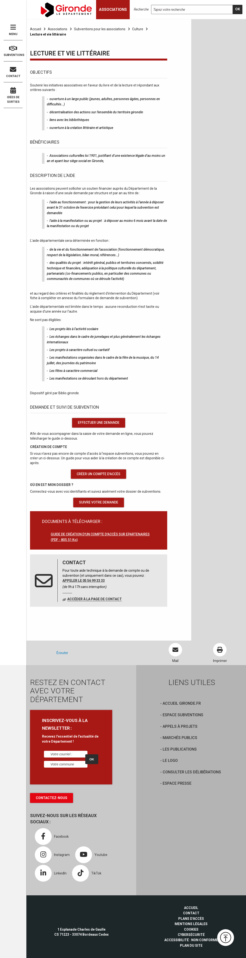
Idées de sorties (13, 95)
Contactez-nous (51, 798)
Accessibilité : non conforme (191, 940)
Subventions (13, 51)
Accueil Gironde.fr (182, 703)
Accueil (35, 29)
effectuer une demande (98, 422)
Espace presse (177, 783)
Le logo (170, 760)
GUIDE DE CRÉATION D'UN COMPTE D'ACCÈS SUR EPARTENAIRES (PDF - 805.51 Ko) (100, 536)
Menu (13, 30)
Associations (57, 29)
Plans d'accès (191, 919)
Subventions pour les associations (99, 29)
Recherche (141, 9)
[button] (225, 937)
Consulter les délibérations (192, 772)
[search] (237, 9)
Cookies (191, 929)
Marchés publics (180, 737)
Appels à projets (180, 726)
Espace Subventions (183, 715)
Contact (13, 72)
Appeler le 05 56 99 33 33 (83, 580)
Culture (137, 29)
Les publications (180, 749)
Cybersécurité (191, 935)
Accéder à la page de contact (94, 599)
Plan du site (191, 945)
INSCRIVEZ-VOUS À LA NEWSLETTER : (65, 724)
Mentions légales (191, 924)
